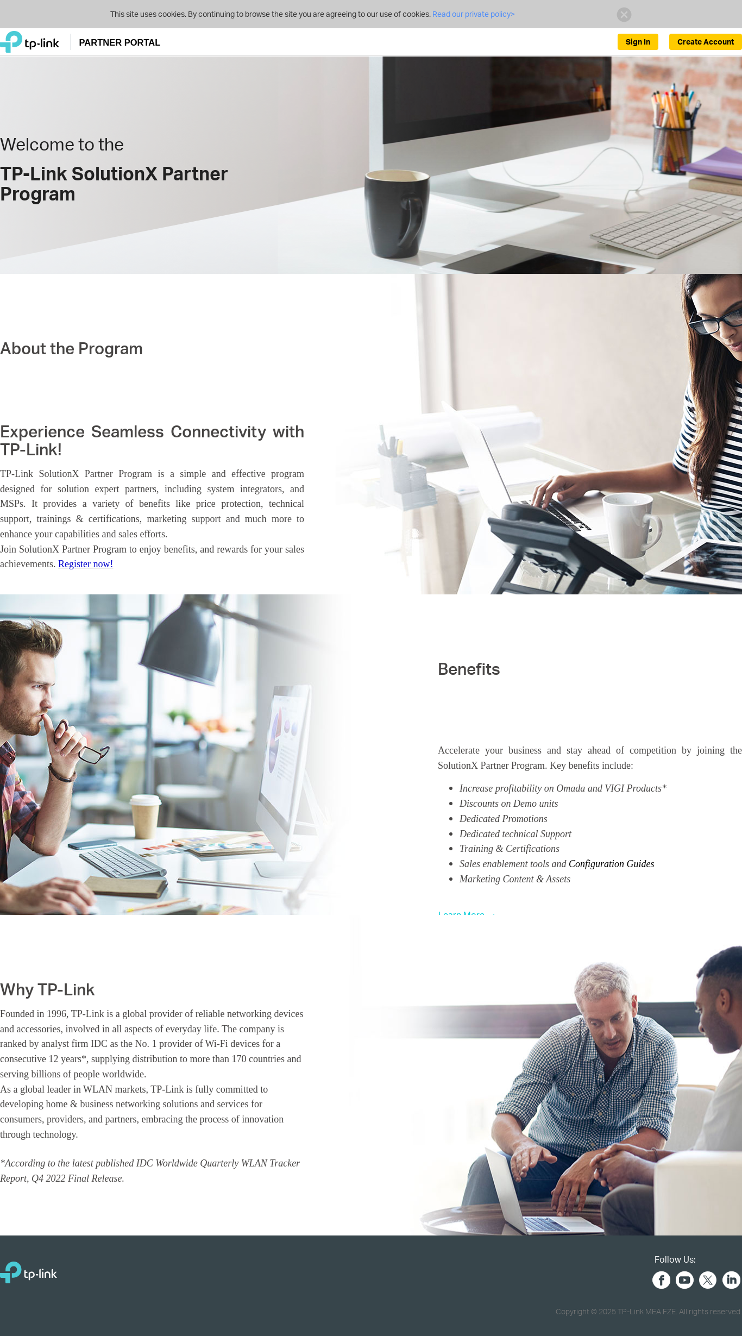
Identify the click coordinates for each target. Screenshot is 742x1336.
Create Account (705, 41)
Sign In (638, 41)
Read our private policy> (473, 13)
